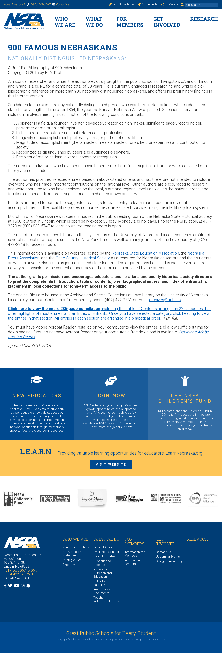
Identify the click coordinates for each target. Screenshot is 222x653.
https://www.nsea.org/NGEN (37, 404)
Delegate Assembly (169, 561)
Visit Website (111, 464)
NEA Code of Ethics (75, 547)
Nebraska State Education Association (145, 253)
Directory (68, 565)
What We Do (94, 22)
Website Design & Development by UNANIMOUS (140, 639)
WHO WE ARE (65, 22)
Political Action (103, 547)
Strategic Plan (72, 560)
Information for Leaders (135, 562)
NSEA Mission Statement (71, 553)
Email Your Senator (106, 552)
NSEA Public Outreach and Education (102, 573)
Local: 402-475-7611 (18, 574)
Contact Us (61, 4)
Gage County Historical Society (83, 258)
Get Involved (166, 22)
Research (204, 19)
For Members (129, 22)
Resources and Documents (103, 591)
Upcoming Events (168, 556)
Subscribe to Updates (102, 563)
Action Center (148, 4)
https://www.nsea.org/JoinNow (111, 404)
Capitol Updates (104, 556)
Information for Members (135, 553)
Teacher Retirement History (106, 599)
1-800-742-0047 (38, 4)
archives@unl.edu (165, 299)
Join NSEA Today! (121, 4)
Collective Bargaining (100, 583)
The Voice (169, 4)
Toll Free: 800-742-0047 (21, 570)
